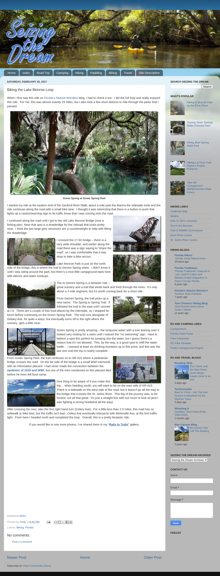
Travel (128, 72)
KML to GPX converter (183, 220)
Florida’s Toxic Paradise (188, 293)
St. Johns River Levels (183, 239)
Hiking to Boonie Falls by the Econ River (200, 104)
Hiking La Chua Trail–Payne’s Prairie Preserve (199, 165)
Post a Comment (22, 541)
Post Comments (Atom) (37, 565)
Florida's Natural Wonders (191, 290)
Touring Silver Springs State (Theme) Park (200, 124)
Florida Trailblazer (186, 267)
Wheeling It (182, 408)
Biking (113, 72)
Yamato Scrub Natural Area (190, 258)
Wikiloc (22, 516)
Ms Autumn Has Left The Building (199, 429)
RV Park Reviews (180, 343)
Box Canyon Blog (186, 424)
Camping (62, 72)
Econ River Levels (181, 235)
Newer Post (16, 557)
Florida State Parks (181, 333)
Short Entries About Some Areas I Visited (189, 308)
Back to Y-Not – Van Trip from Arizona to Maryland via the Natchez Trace (191, 395)
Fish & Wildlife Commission (186, 230)
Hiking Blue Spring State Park (198, 144)
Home (12, 72)
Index (26, 72)
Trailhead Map (178, 211)
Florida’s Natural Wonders (61, 97)
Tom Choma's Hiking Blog (191, 303)
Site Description (149, 72)
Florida (29, 527)
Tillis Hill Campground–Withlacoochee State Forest (199, 187)
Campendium (178, 328)
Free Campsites (179, 338)
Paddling (96, 72)
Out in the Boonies (181, 225)
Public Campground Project (186, 347)
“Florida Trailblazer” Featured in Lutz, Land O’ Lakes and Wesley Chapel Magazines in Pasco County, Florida (192, 276)
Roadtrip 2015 (183, 363)
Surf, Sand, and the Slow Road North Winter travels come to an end (200, 373)
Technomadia (183, 389)
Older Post (153, 557)
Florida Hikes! (183, 255)
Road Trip (43, 72)
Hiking (79, 72)
